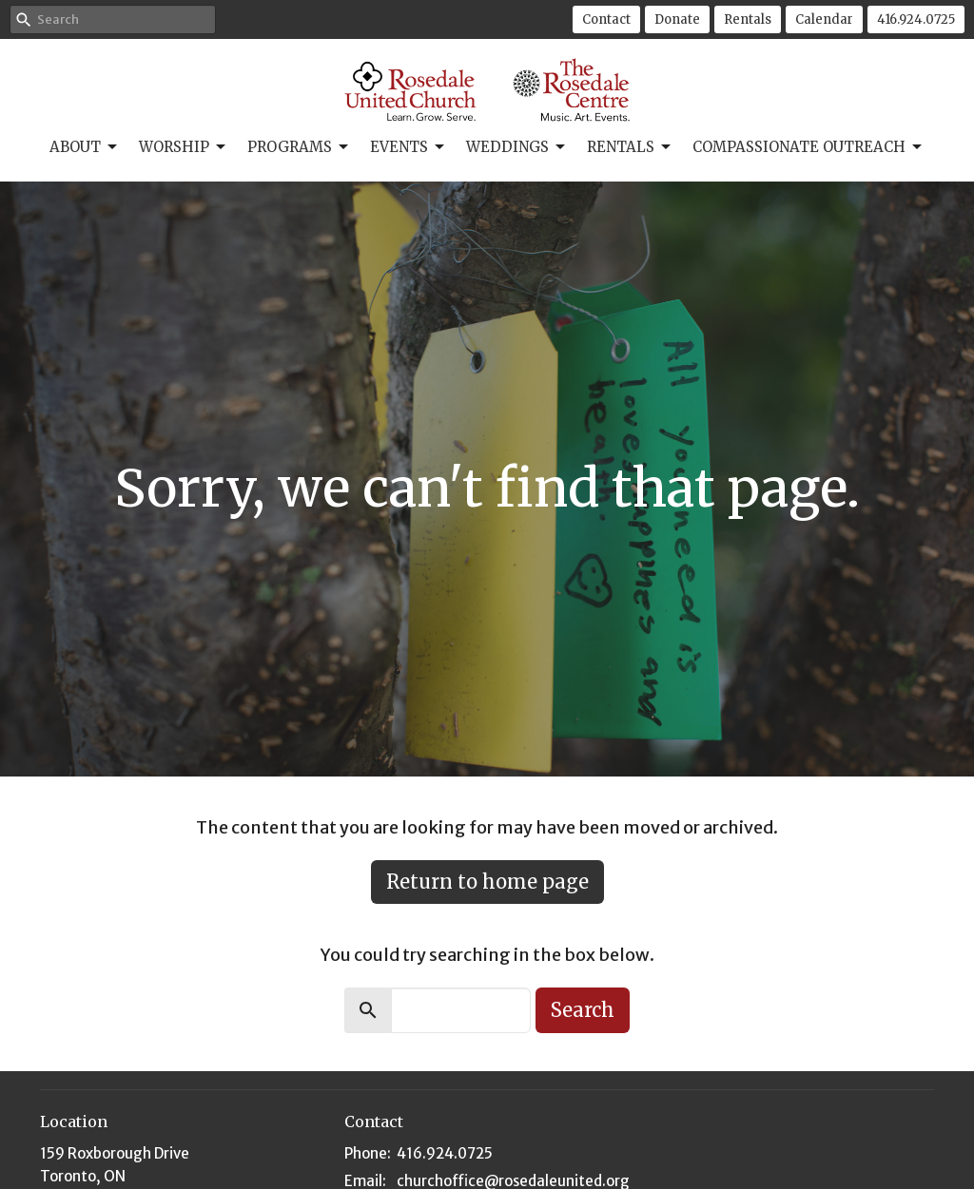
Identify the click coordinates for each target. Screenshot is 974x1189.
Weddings (517, 147)
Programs (299, 147)
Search (582, 1010)
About (84, 147)
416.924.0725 (916, 19)
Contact (606, 19)
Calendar (824, 19)
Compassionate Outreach (808, 147)
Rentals (747, 19)
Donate (677, 19)
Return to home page (487, 881)
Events (408, 147)
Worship (183, 147)
